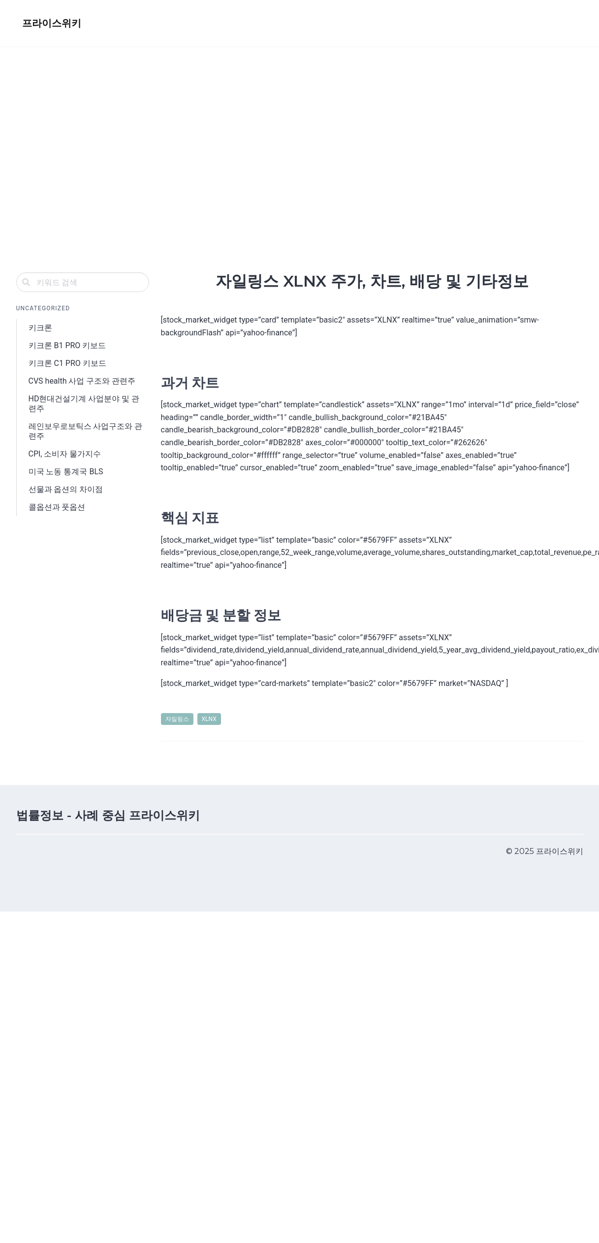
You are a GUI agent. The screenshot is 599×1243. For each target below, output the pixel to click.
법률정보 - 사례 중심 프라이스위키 (108, 815)
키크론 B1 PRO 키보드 (67, 345)
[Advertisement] (92, 143)
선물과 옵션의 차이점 (66, 489)
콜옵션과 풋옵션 (57, 507)
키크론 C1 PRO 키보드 (67, 363)
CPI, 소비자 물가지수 (65, 453)
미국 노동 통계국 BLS (66, 471)
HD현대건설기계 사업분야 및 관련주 (84, 403)
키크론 (40, 327)
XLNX (209, 719)
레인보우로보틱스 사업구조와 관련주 (86, 431)
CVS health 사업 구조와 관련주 (82, 381)
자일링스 (177, 719)
